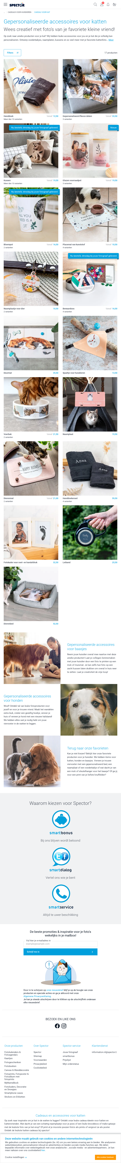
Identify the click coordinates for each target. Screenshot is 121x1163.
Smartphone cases (13, 1093)
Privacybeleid (40, 1064)
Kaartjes (8, 1058)
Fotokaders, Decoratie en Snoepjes (15, 1088)
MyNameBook (11, 1082)
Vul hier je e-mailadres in (38, 940)
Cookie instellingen (16, 1157)
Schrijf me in (33, 951)
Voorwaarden (40, 1060)
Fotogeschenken (12, 1062)
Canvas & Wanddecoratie (16, 1070)
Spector (37, 1052)
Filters (10, 52)
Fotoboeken (10, 1066)
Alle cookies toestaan (105, 1157)
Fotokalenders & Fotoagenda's (12, 1053)
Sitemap (38, 1056)
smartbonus (69, 1056)
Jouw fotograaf (70, 1052)
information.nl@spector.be (105, 1052)
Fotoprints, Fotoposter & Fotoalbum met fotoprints (16, 1077)
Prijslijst (67, 1060)
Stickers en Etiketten (14, 1096)
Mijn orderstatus (71, 1064)
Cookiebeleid (40, 1067)
